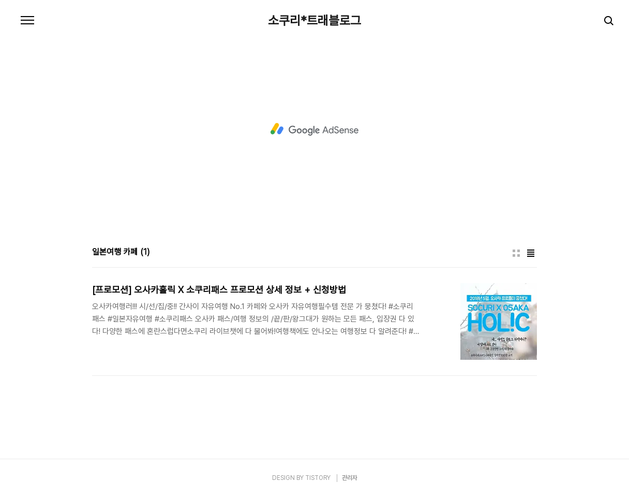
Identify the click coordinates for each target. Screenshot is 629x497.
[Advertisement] (314, 129)
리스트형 (531, 253)
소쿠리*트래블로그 (314, 20)
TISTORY (318, 477)
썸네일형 (516, 253)
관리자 (349, 477)
